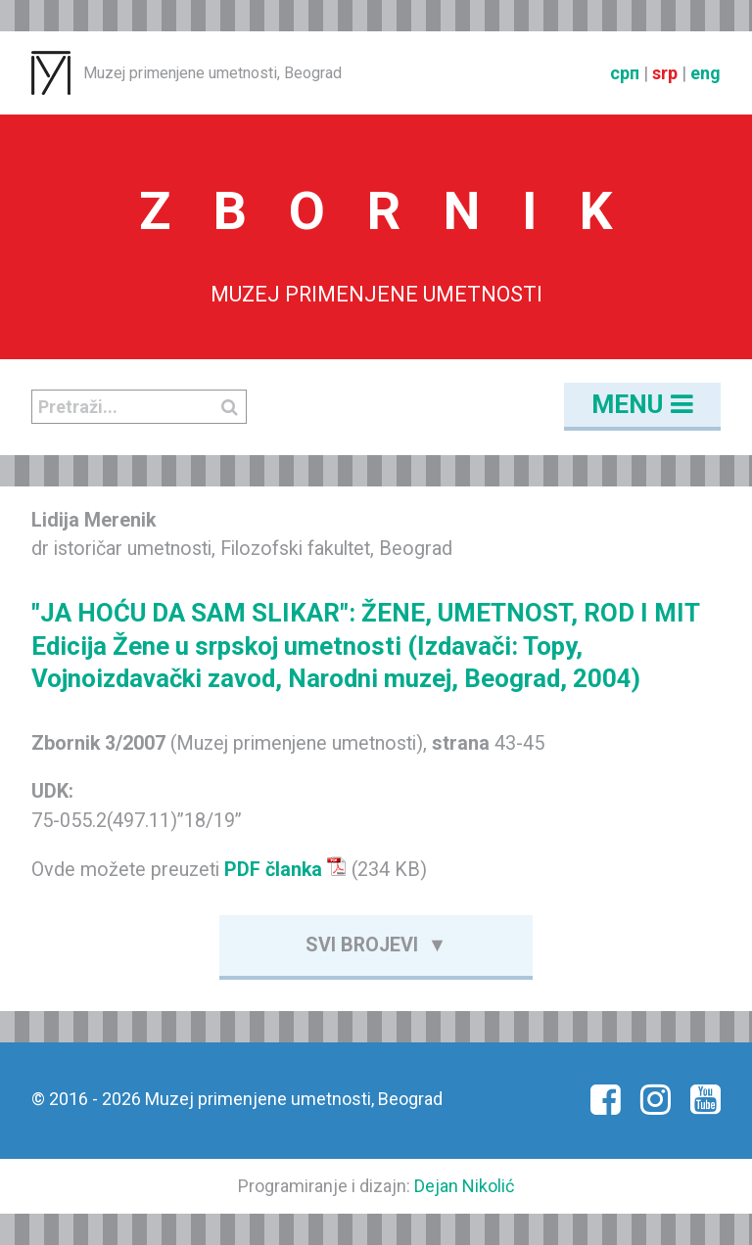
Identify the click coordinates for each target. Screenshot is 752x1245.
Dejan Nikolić (464, 1186)
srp (665, 73)
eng (705, 73)
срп (624, 73)
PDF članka (285, 869)
